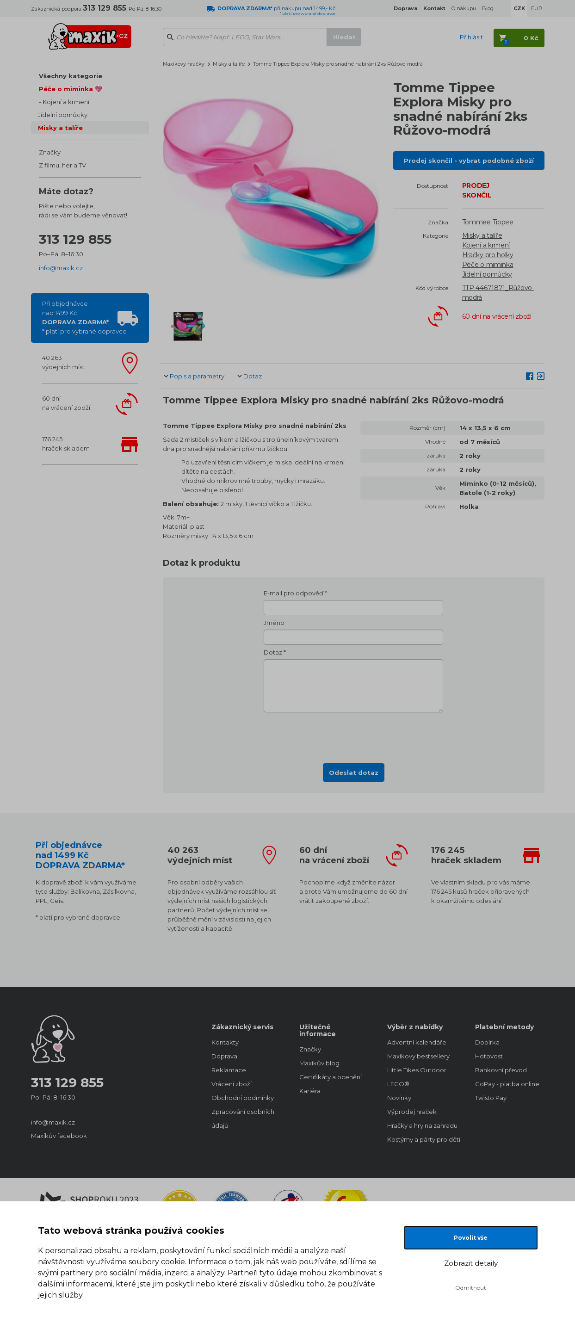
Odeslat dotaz (353, 772)
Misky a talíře (60, 127)
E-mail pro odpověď (293, 593)
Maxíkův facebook (59, 1135)
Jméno (274, 622)
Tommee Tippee (487, 222)
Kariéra (310, 1090)
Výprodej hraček (412, 1111)
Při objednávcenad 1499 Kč (84, 317)
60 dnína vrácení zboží (66, 403)
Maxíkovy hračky (183, 64)
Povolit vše (471, 1237)
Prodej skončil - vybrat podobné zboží (469, 160)
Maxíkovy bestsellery (418, 1056)
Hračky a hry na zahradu (422, 1125)
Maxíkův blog (319, 1063)
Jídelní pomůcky (62, 114)
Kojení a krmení (66, 101)
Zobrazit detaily (471, 1263)
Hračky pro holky (487, 255)
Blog (488, 8)
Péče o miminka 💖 (70, 89)
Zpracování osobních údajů (242, 1118)
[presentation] (353, 735)
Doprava (224, 1056)
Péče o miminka (487, 264)
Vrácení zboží (231, 1084)
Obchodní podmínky (242, 1097)
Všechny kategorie (70, 76)
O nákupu (463, 8)
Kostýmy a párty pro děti (422, 1139)
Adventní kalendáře (416, 1042)
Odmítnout (470, 1287)
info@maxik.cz (61, 268)
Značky (50, 152)
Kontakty (225, 1042)
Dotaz (252, 376)
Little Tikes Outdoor (416, 1070)
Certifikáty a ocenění (330, 1077)
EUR (536, 8)
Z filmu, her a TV (62, 165)
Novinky (399, 1097)
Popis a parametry (197, 376)
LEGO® (398, 1084)
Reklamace (228, 1070)
